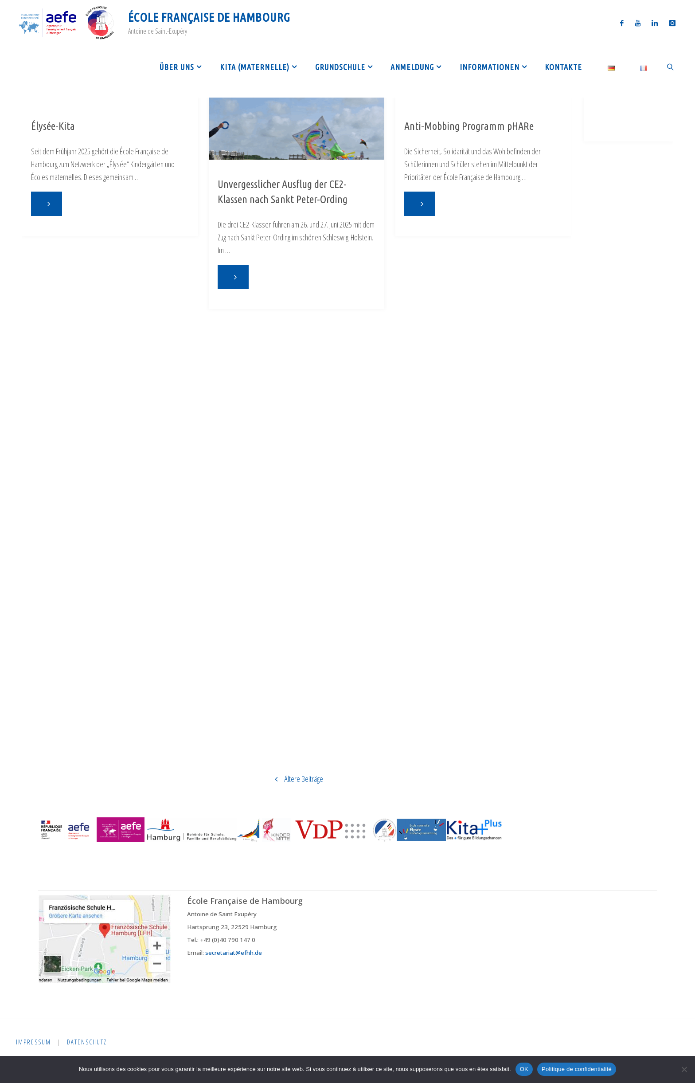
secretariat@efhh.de (233, 953)
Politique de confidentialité (577, 1069)
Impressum (34, 1042)
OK (524, 1069)
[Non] (683, 1069)
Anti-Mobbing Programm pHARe (469, 126)
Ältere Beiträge (295, 778)
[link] (670, 66)
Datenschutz (88, 1042)
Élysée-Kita (53, 126)
